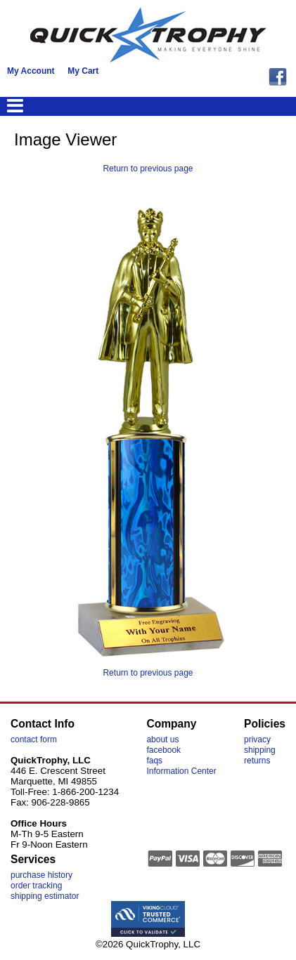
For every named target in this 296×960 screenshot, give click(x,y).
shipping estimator (45, 896)
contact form (34, 739)
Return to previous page (148, 168)
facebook (163, 750)
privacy (257, 739)
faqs (154, 760)
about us (162, 739)
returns (257, 760)
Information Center (181, 771)
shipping (260, 750)
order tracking (36, 885)
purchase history (41, 875)
